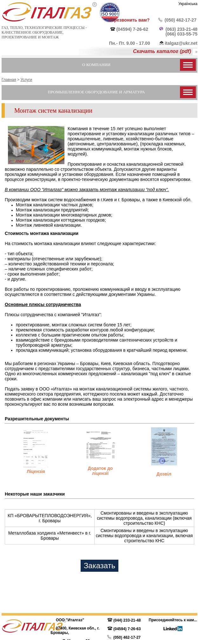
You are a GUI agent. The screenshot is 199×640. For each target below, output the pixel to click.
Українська (187, 4)
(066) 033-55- (179, 34)
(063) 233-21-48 (181, 29)
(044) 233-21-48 (127, 620)
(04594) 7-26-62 (132, 29)
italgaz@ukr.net (181, 43)
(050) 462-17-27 (180, 20)
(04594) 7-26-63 (127, 629)
